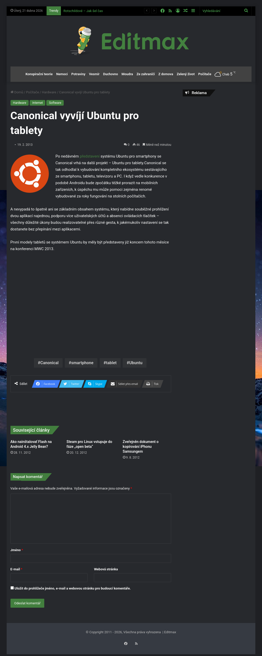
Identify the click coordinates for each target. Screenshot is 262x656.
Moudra (127, 74)
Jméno (16, 550)
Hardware (49, 92)
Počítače (204, 74)
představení (90, 156)
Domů (16, 92)
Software (55, 103)
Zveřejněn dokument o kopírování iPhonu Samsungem (141, 446)
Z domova (165, 74)
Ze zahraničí (146, 74)
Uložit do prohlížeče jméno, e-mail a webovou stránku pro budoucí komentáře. (73, 588)
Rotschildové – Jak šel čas (83, 11)
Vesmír (94, 74)
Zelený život (186, 74)
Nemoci (62, 74)
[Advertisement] (217, 133)
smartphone (82, 362)
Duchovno (110, 74)
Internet (37, 103)
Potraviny (78, 74)
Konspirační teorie (39, 74)
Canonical (49, 362)
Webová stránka (106, 569)
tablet (111, 362)
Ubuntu (136, 362)
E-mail (16, 569)
